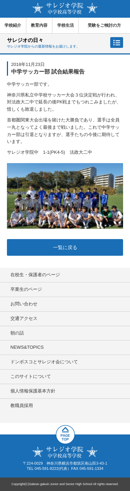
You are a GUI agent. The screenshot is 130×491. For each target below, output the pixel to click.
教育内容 (39, 25)
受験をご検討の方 (104, 25)
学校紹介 (13, 25)
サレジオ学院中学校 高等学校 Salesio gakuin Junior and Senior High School (65, 8)
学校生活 (65, 25)
